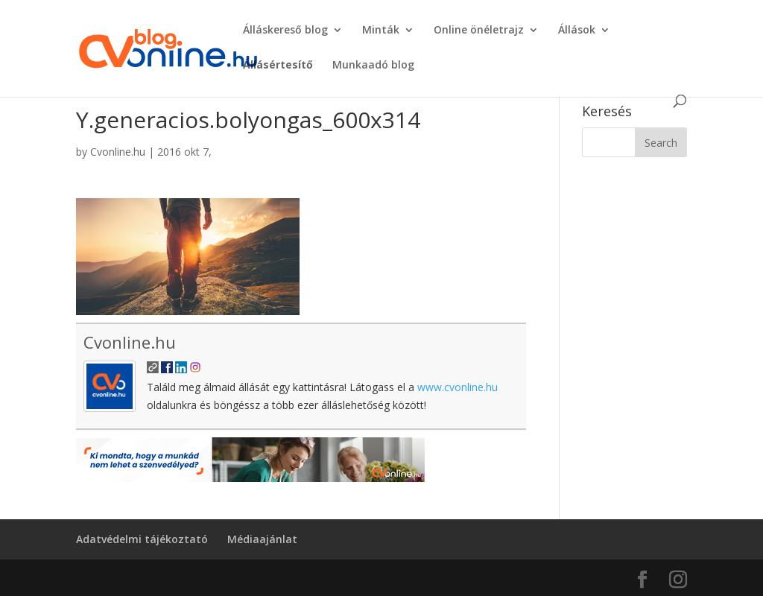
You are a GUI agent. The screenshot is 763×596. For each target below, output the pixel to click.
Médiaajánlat (262, 539)
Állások (576, 31)
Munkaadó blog (373, 66)
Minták (380, 31)
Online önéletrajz (479, 31)
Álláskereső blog (285, 31)
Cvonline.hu (117, 152)
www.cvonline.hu (457, 387)
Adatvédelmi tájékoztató (142, 539)
